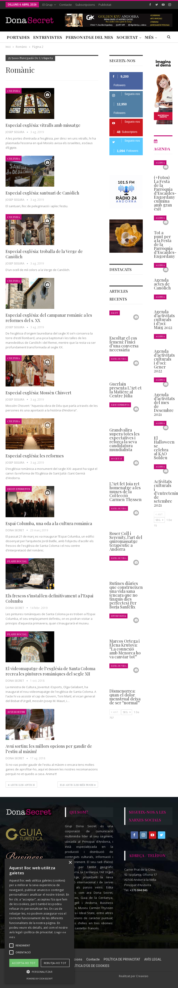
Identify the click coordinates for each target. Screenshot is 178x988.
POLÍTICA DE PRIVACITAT (122, 959)
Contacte (65, 5)
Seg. (126, 712)
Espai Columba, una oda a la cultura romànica (49, 523)
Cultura (13, 91)
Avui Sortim (16, 712)
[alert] (39, 921)
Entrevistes (47, 37)
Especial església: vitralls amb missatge (43, 125)
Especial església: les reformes (35, 456)
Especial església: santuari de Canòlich (42, 193)
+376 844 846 (138, 890)
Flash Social (17, 561)
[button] (39, 971)
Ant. (115, 712)
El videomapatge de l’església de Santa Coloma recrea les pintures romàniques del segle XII (50, 671)
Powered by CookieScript (39, 978)
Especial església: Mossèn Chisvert (38, 392)
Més (149, 37)
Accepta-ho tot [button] (23, 963)
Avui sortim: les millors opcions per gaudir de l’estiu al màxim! (49, 748)
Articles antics (21, 785)
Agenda (160, 162)
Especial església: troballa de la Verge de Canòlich (44, 254)
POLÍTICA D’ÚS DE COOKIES (89, 966)
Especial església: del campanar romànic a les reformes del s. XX (49, 317)
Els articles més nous (78, 785)
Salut (114, 312)
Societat (127, 37)
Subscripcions (85, 5)
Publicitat (105, 5)
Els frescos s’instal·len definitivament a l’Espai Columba (49, 598)
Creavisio (142, 976)
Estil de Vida (118, 358)
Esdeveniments (18, 489)
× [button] (70, 862)
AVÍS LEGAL (152, 959)
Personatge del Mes (89, 37)
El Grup (47, 5)
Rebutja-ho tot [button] (55, 963)
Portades (18, 37)
